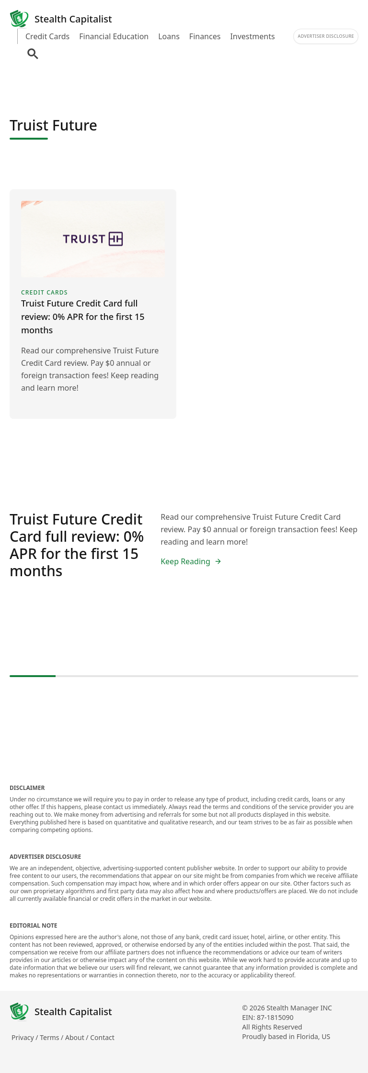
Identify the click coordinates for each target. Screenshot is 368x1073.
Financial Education (114, 36)
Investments (252, 36)
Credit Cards (47, 36)
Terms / (52, 1037)
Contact (102, 1037)
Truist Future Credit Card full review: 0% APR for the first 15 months (77, 544)
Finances (205, 36)
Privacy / (26, 1037)
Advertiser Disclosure (326, 36)
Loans (169, 36)
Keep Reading (191, 561)
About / (77, 1037)
